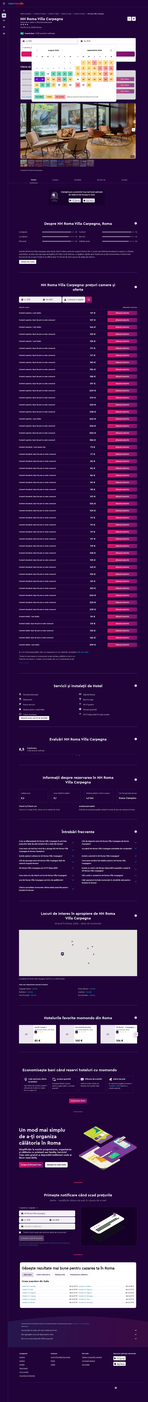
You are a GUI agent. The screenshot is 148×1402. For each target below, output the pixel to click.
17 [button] (37, 79)
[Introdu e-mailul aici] (49, 1226)
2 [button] (70, 63)
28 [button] (59, 85)
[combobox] (49, 1213)
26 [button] (48, 85)
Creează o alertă (115, 1086)
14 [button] (59, 74)
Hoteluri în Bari (27, 1289)
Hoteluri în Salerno (85, 1289)
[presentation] (89, 200)
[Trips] (4, 27)
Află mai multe (82, 652)
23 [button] (70, 79)
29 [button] (65, 85)
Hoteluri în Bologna (86, 1296)
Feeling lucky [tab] (60, 1275)
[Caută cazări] (4, 15)
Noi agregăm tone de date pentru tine (79, 1334)
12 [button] (48, 74)
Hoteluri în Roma (79, 13)
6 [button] (53, 68)
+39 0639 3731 (26, 30)
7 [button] (59, 68)
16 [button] (70, 74)
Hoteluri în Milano (85, 1286)
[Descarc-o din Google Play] (75, 201)
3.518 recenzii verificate (45, 33)
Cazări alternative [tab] (43, 1275)
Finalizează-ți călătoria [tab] (79, 1275)
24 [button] (37, 85)
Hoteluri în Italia (53, 13)
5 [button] (48, 68)
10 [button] (37, 74)
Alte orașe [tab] (27, 1275)
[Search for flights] (4, 10)
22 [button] (65, 79)
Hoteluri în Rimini (28, 1302)
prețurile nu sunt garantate (80, 1323)
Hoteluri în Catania (29, 1296)
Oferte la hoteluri (25, 13)
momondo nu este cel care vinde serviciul (79, 1330)
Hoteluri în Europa (40, 13)
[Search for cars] (4, 20)
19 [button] (48, 79)
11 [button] (42, 74)
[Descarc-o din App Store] (89, 201)
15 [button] (65, 74)
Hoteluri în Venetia (29, 1286)
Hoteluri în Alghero (29, 1293)
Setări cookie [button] (24, 663)
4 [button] (42, 68)
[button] (3, 3)
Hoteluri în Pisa (84, 1299)
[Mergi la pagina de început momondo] (15, 3)
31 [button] (37, 90)
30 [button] (70, 85)
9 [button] (70, 68)
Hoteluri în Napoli (85, 1293)
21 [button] (59, 79)
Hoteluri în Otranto (29, 1299)
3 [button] (36, 68)
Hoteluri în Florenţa (86, 1302)
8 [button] (64, 68)
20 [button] (53, 79)
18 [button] (42, 79)
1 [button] (64, 63)
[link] (78, 1101)
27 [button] (54, 85)
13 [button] (53, 74)
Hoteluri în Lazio (66, 13)
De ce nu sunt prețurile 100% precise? (79, 1338)
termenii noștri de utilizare (58, 1243)
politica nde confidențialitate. (28, 1245)
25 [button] (42, 85)
